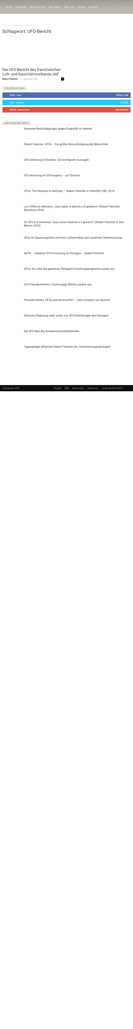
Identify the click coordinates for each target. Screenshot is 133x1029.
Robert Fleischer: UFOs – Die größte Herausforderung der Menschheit (87, 144)
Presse (81, 6)
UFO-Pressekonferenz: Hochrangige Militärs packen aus (120, 326)
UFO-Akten (54, 6)
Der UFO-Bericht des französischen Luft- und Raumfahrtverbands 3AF (31, 71)
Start (4, 25)
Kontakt (92, 6)
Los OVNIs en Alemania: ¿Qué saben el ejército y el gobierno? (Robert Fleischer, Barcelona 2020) (120, 215)
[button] (126, 7)
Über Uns (69, 6)
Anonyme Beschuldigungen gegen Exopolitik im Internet (58, 128)
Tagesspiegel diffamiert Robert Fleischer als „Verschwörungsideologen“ (120, 401)
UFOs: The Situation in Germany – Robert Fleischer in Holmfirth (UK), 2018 (109, 194)
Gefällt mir (122, 95)
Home (9, 6)
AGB (66, 1025)
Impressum (92, 1025)
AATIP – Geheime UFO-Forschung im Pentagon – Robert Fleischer (119, 286)
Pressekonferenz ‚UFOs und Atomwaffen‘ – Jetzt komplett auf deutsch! (120, 345)
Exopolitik (21, 6)
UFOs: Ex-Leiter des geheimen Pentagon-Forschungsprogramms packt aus (120, 306)
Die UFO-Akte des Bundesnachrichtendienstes (120, 383)
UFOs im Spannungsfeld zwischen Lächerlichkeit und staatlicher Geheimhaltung (119, 265)
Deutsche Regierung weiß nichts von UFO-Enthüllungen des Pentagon (119, 365)
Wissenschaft (37, 6)
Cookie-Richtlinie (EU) (112, 1025)
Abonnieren (121, 109)
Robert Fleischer (10, 79)
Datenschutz (78, 1025)
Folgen (124, 102)
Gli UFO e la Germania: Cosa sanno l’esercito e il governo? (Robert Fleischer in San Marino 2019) (120, 240)
